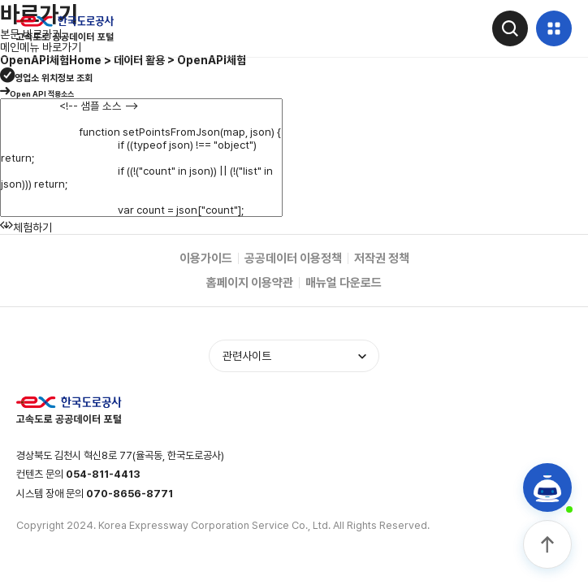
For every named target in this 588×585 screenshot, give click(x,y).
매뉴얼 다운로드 (343, 282)
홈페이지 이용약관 (249, 282)
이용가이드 (205, 258)
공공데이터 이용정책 (293, 258)
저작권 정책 (381, 258)
